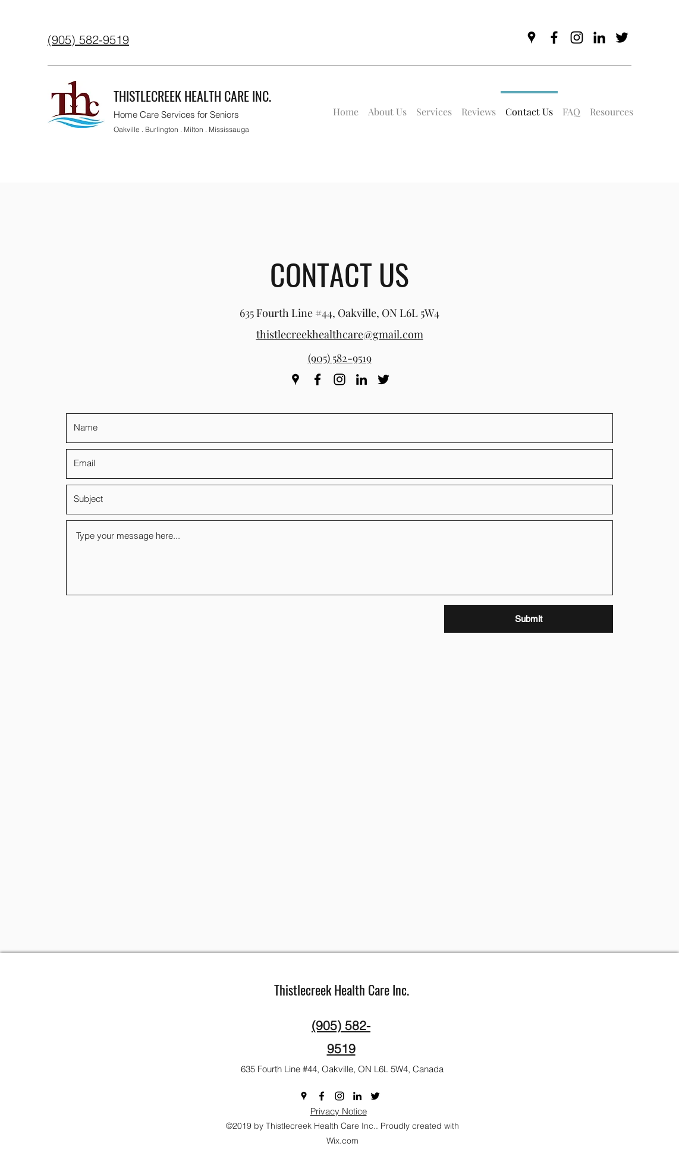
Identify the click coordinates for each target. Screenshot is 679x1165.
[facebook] (554, 37)
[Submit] (528, 619)
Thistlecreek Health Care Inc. (341, 989)
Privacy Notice (338, 1111)
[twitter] (622, 37)
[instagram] (576, 37)
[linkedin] (599, 37)
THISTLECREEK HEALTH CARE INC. (192, 95)
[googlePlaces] (531, 37)
